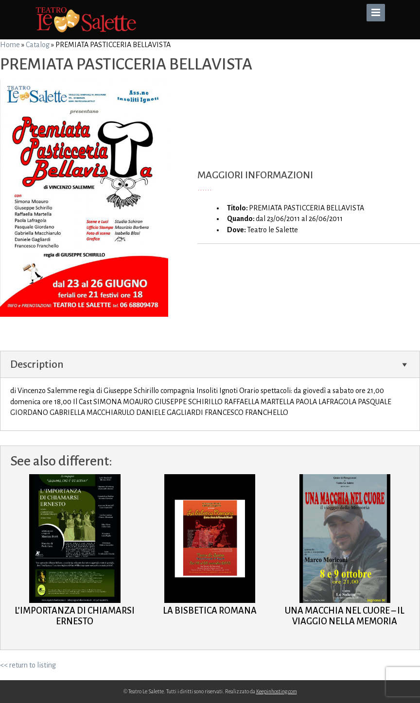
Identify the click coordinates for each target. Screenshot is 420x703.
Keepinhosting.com (276, 691)
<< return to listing (28, 665)
